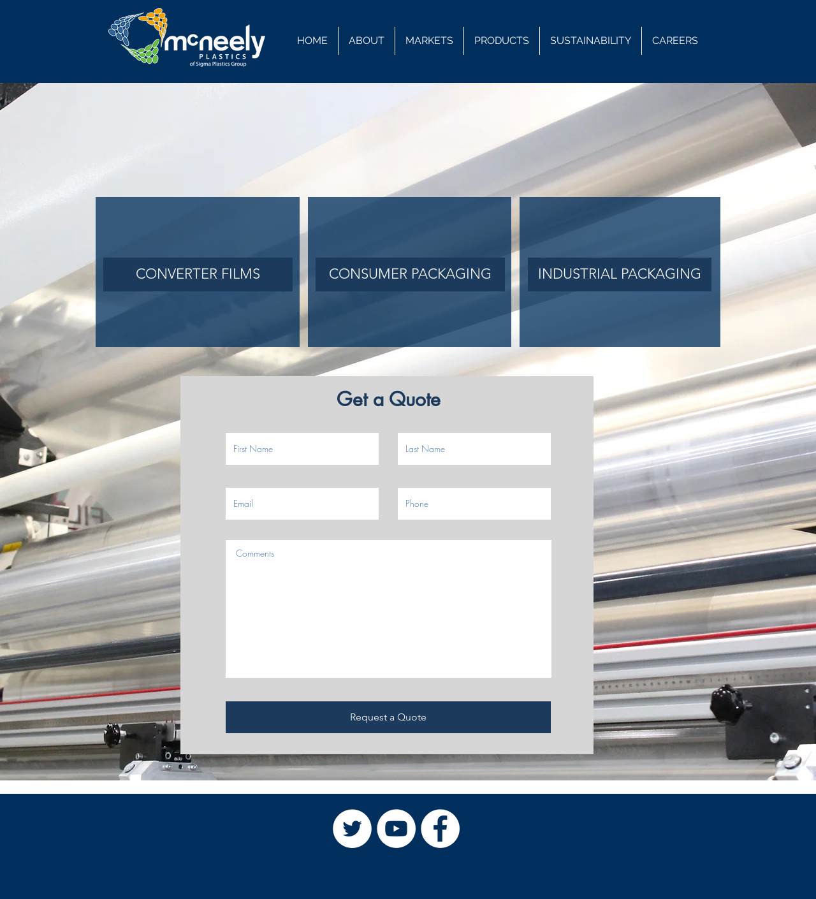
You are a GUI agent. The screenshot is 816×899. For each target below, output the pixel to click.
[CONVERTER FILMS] (198, 274)
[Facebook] (440, 828)
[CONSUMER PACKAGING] (410, 274)
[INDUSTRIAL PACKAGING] (619, 274)
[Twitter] (352, 828)
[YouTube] (396, 828)
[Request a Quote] (388, 717)
